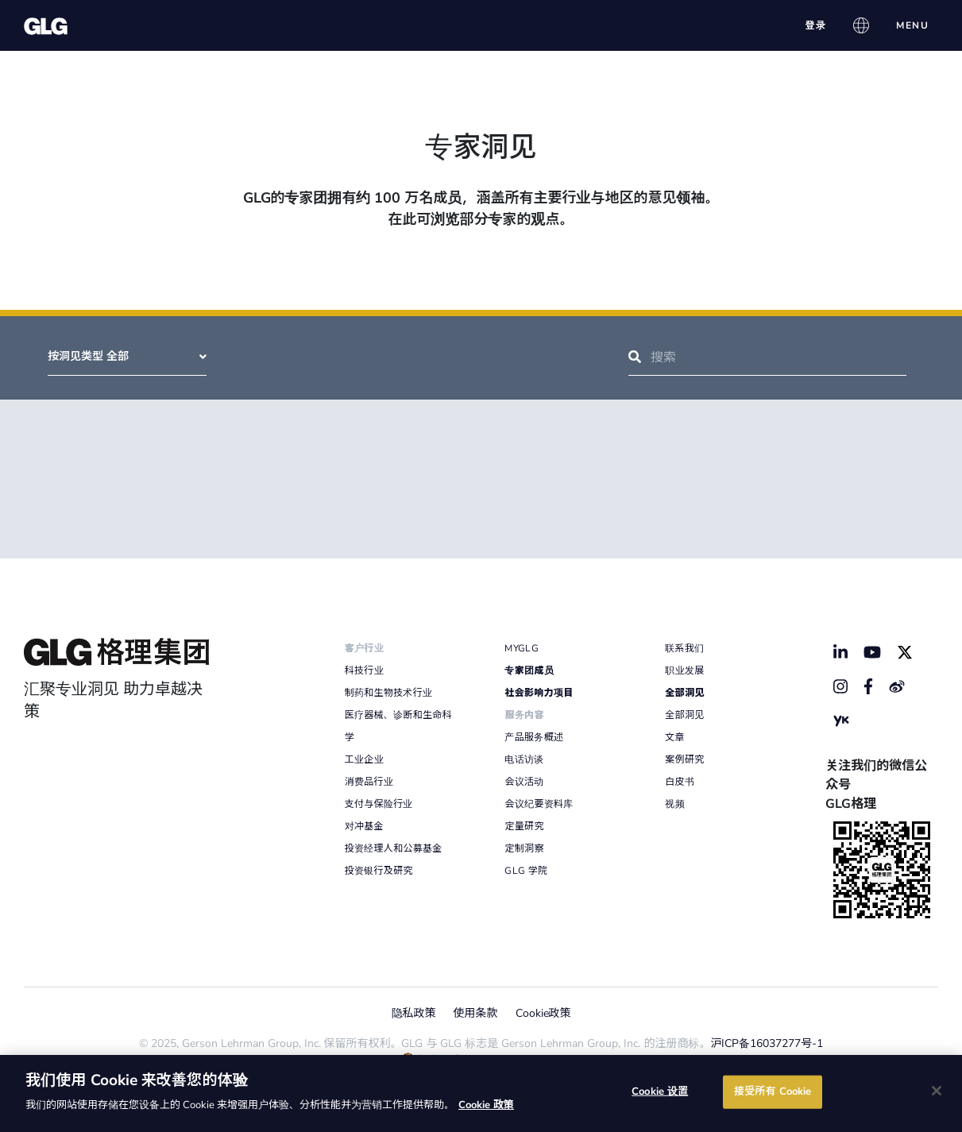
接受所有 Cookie (772, 1091)
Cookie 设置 (660, 1091)
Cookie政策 (543, 1013)
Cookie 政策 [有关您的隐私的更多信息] (486, 1105)
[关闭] (936, 1090)
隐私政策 (414, 1013)
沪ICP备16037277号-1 (767, 1043)
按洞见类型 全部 (127, 356)
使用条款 (476, 1013)
